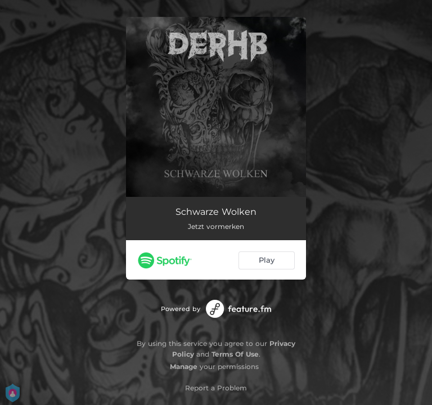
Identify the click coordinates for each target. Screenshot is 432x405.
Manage (183, 366)
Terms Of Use (235, 354)
